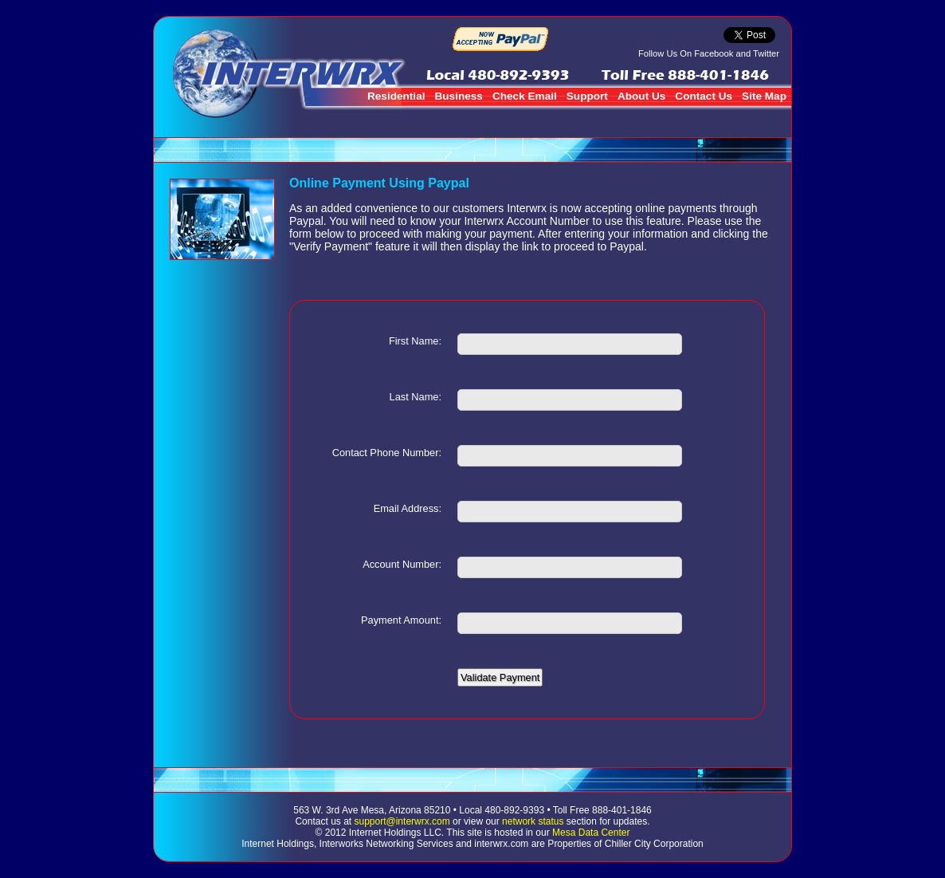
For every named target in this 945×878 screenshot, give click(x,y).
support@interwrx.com (402, 821)
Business (458, 96)
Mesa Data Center (590, 832)
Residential (396, 96)
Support (587, 96)
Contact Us (703, 96)
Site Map (764, 96)
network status (532, 821)
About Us (641, 96)
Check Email (524, 96)
